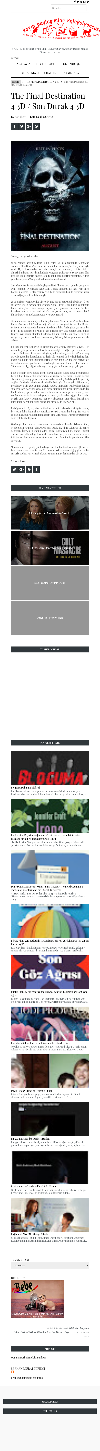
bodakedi (20, 117)
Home (15, 81)
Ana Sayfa (23, 64)
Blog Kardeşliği (72, 64)
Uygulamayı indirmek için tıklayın (28, 1357)
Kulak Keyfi (30, 73)
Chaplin (50, 73)
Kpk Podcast (45, 64)
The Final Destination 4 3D (42, 81)
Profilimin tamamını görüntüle (27, 1377)
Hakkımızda (70, 73)
